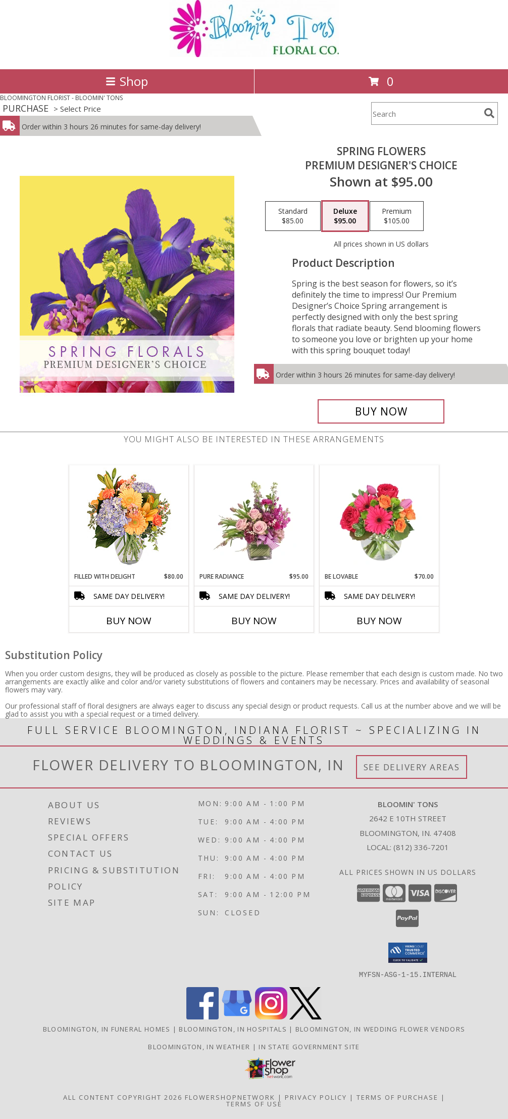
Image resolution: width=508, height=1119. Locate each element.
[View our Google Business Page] (237, 1016)
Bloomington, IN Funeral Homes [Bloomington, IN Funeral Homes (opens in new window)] (107, 1028)
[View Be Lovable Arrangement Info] (379, 519)
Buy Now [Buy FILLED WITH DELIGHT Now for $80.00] (128, 620)
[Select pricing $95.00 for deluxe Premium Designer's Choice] (345, 216)
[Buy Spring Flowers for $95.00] (381, 411)
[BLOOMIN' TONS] (254, 54)
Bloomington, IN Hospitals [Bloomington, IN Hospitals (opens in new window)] (233, 1028)
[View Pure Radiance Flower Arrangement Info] (254, 519)
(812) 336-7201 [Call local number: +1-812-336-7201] (421, 847)
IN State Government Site (309, 1046)
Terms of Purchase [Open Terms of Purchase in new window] (397, 1096)
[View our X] (305, 1016)
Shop (127, 81)
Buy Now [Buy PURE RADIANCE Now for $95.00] (254, 620)
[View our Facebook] (202, 1016)
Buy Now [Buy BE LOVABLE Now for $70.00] (379, 620)
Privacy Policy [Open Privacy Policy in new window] (316, 1096)
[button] (407, 953)
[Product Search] (426, 113)
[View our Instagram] (271, 1016)
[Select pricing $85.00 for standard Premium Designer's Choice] (293, 216)
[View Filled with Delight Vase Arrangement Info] (129, 519)
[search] (489, 113)
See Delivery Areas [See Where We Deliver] (412, 767)
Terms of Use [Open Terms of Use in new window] (254, 1103)
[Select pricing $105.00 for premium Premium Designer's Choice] (396, 216)
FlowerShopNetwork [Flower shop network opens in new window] (230, 1096)
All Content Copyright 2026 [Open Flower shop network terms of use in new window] (122, 1096)
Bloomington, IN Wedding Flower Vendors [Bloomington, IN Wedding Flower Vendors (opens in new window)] (380, 1028)
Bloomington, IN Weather (199, 1046)
